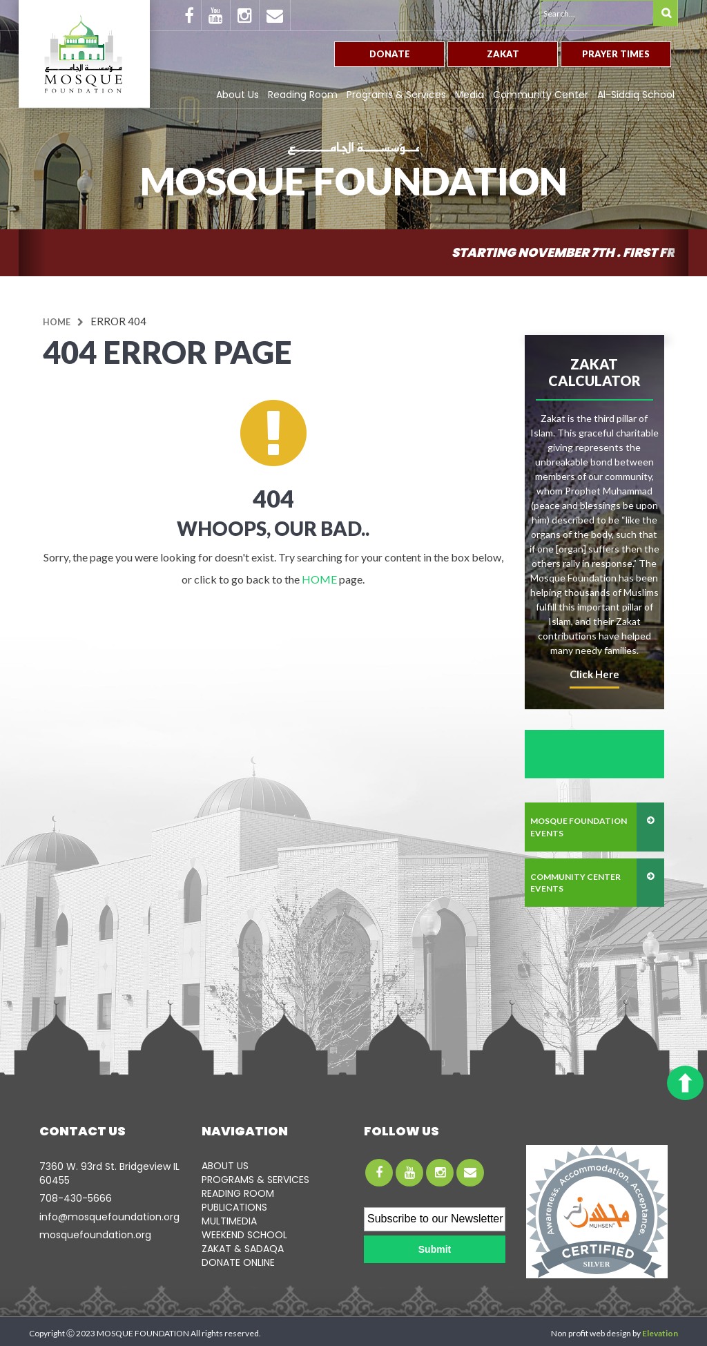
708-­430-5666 (75, 1198)
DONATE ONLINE (238, 1262)
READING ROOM (238, 1193)
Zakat (503, 53)
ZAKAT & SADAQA (243, 1249)
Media (469, 95)
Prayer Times (616, 53)
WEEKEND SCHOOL (244, 1235)
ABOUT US (225, 1166)
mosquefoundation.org (95, 1235)
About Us (237, 95)
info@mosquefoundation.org (109, 1217)
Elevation (660, 1333)
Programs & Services (396, 95)
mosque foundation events (578, 827)
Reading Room (303, 95)
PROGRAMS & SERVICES (255, 1179)
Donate (389, 53)
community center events (575, 883)
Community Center (540, 95)
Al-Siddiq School (636, 95)
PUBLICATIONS (234, 1207)
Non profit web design (591, 1333)
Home (56, 322)
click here (594, 674)
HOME (319, 579)
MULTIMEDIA (229, 1221)
